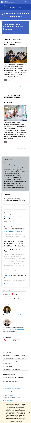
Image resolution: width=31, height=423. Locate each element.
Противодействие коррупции (11, 361)
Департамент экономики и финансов (15, 15)
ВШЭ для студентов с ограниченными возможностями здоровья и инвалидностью (15, 378)
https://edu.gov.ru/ (8, 395)
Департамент (9, 340)
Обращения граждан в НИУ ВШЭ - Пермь (14, 358)
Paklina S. (6, 231)
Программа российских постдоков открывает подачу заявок (13, 41)
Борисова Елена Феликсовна (16, 329)
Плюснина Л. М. (17, 217)
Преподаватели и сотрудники (11, 369)
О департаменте (9, 159)
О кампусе (7, 352)
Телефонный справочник (10, 372)
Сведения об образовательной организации (15, 355)
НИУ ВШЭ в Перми (9, 2)
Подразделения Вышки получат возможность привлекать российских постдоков (13, 98)
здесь (13, 410)
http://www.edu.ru (8, 400)
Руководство (6, 363)
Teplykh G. (19, 231)
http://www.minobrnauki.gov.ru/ (11, 388)
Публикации (8, 208)
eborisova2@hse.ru (12, 331)
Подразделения (7, 366)
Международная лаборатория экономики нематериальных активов (14, 199)
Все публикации (8, 284)
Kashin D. (6, 275)
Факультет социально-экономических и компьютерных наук (15, 6)
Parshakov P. (12, 231)
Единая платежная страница (10, 381)
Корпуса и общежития (9, 374)
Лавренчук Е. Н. (8, 217)
